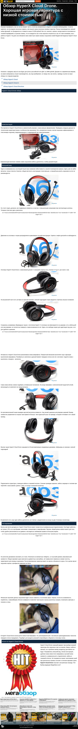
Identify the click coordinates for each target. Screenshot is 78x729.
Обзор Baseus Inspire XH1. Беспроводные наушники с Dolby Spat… (28, 707)
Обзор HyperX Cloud (10, 79)
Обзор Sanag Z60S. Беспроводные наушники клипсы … (8, 706)
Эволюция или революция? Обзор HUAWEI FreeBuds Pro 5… (66, 706)
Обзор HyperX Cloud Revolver (13, 86)
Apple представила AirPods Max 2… (9, 699)
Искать (37, 1)
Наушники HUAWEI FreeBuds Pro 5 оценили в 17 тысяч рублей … (28, 700)
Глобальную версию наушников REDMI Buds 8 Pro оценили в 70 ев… (67, 700)
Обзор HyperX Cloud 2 (11, 83)
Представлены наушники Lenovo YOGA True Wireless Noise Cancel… (47, 706)
